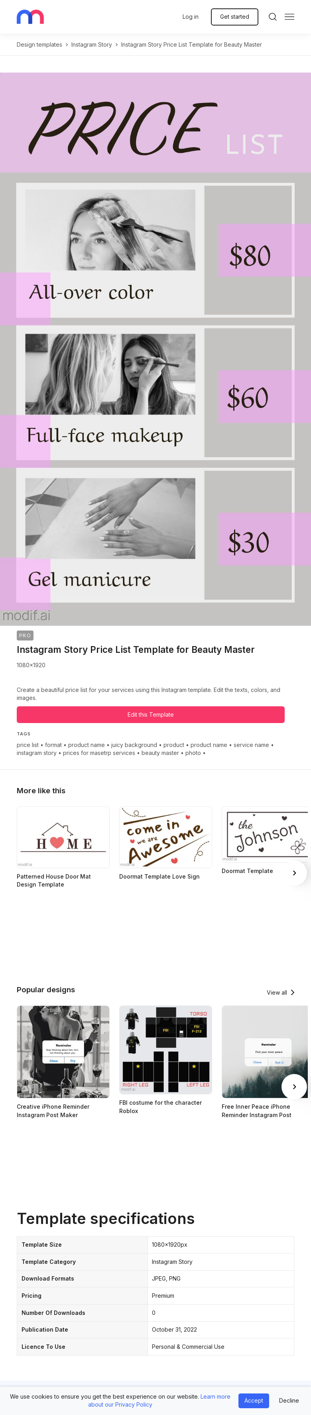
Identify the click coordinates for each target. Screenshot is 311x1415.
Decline (289, 1400)
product (173, 744)
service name (251, 744)
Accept (253, 1400)
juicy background (134, 744)
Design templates (39, 44)
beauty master (160, 752)
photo (193, 752)
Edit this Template (151, 714)
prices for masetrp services (99, 752)
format (53, 744)
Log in (191, 16)
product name (86, 744)
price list (28, 744)
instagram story (91, 44)
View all (277, 992)
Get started (234, 16)
